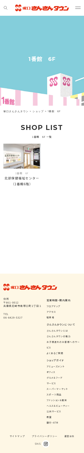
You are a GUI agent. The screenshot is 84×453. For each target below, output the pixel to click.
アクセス (51, 311)
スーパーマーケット (57, 389)
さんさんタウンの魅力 (59, 336)
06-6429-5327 (13, 317)
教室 (49, 417)
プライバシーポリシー (45, 436)
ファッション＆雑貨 (57, 400)
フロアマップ (53, 306)
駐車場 (50, 317)
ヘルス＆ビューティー (58, 405)
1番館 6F (22, 173)
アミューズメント (56, 366)
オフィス (51, 372)
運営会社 (69, 436)
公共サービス (54, 411)
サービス (51, 383)
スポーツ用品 (54, 394)
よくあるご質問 (55, 353)
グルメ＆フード (55, 377)
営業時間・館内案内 (59, 300)
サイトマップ (17, 436)
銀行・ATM (52, 422)
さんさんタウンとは (57, 330)
